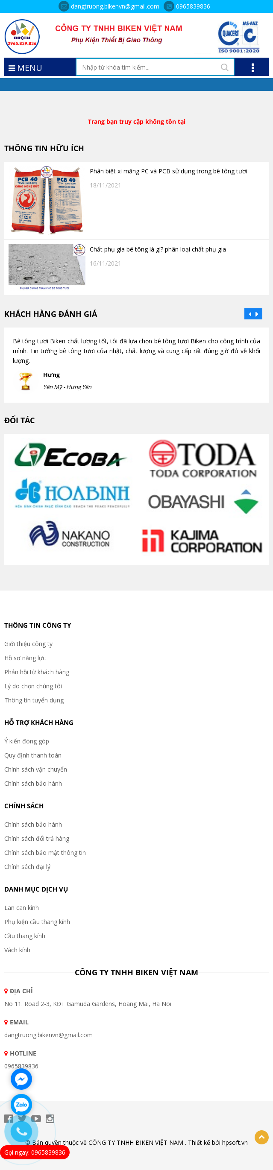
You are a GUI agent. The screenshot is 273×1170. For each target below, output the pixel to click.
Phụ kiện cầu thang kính (37, 922)
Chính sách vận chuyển (35, 769)
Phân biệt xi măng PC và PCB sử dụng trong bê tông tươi (168, 171)
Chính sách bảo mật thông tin (45, 852)
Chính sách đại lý (27, 867)
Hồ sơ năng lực (25, 658)
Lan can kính (21, 908)
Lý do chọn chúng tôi (33, 686)
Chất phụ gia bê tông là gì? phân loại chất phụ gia (158, 249)
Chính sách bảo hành (33, 783)
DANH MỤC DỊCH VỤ (36, 889)
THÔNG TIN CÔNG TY (37, 625)
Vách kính (17, 950)
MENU (25, 67)
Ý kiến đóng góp (26, 741)
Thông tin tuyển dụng (34, 700)
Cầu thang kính (24, 936)
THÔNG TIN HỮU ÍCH (44, 148)
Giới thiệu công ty (28, 644)
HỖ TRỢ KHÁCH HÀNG (38, 722)
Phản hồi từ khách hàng (36, 672)
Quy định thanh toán (33, 755)
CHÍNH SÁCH (24, 805)
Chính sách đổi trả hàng (36, 838)
